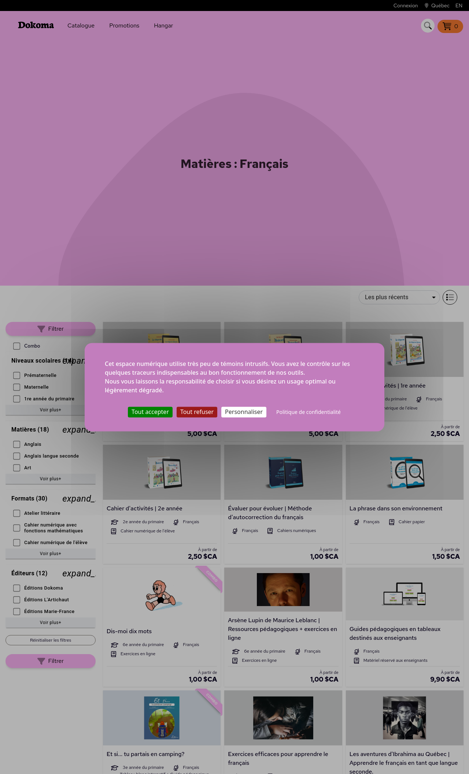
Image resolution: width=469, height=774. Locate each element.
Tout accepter (150, 412)
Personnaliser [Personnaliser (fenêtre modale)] (244, 412)
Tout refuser (197, 412)
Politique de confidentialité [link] (308, 411)
